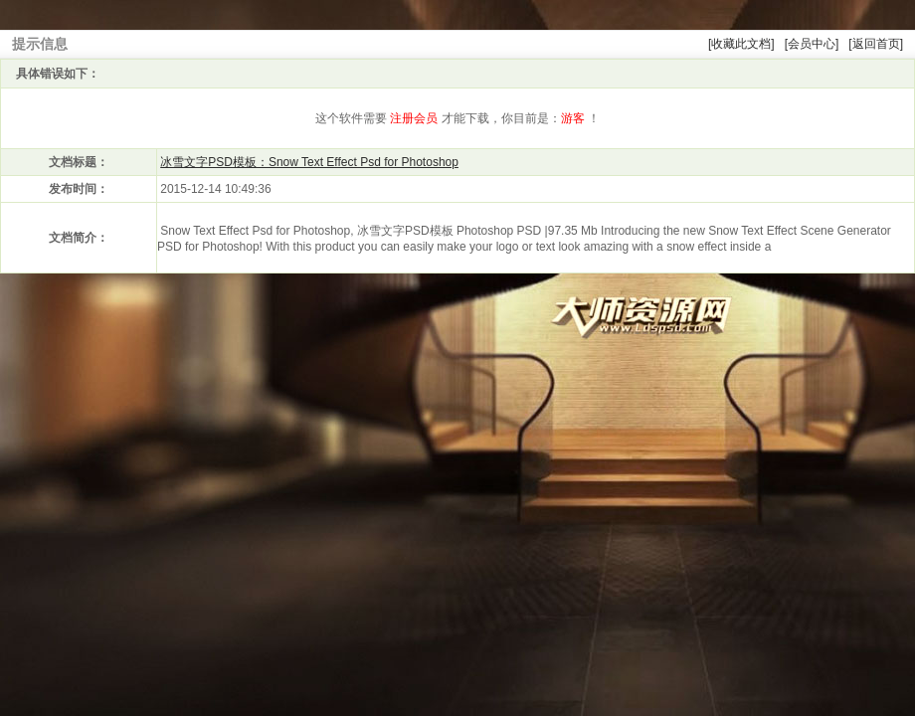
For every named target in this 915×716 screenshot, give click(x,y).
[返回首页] (875, 44)
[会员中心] (812, 44)
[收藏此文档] (741, 44)
